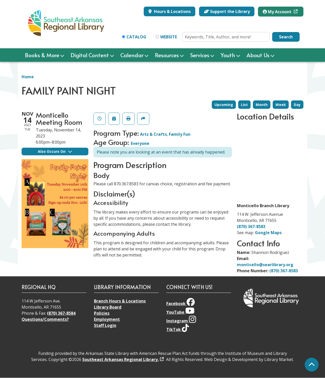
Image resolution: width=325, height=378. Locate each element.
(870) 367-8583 (251, 226)
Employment (107, 319)
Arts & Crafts (153, 134)
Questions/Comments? (45, 319)
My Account (277, 11)
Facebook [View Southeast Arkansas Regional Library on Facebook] (180, 303)
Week (280, 104)
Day (297, 104)
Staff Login (105, 325)
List (244, 104)
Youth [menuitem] (228, 55)
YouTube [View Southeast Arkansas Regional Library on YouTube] (180, 312)
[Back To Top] (312, 365)
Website (168, 37)
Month (262, 104)
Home (28, 77)
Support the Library (227, 11)
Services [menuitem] (199, 55)
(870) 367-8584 (61, 313)
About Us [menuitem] (258, 55)
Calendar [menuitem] (131, 55)
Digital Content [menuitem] (90, 55)
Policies (101, 313)
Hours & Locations (172, 11)
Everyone (140, 143)
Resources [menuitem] (167, 55)
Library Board (107, 307)
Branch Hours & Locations (120, 301)
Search (286, 37)
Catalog (136, 37)
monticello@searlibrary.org (265, 264)
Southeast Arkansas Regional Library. (120, 359)
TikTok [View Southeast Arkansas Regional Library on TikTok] (177, 329)
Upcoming (224, 104)
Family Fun (179, 134)
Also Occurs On (55, 151)
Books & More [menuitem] (42, 55)
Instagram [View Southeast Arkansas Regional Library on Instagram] (181, 321)
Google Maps (268, 232)
